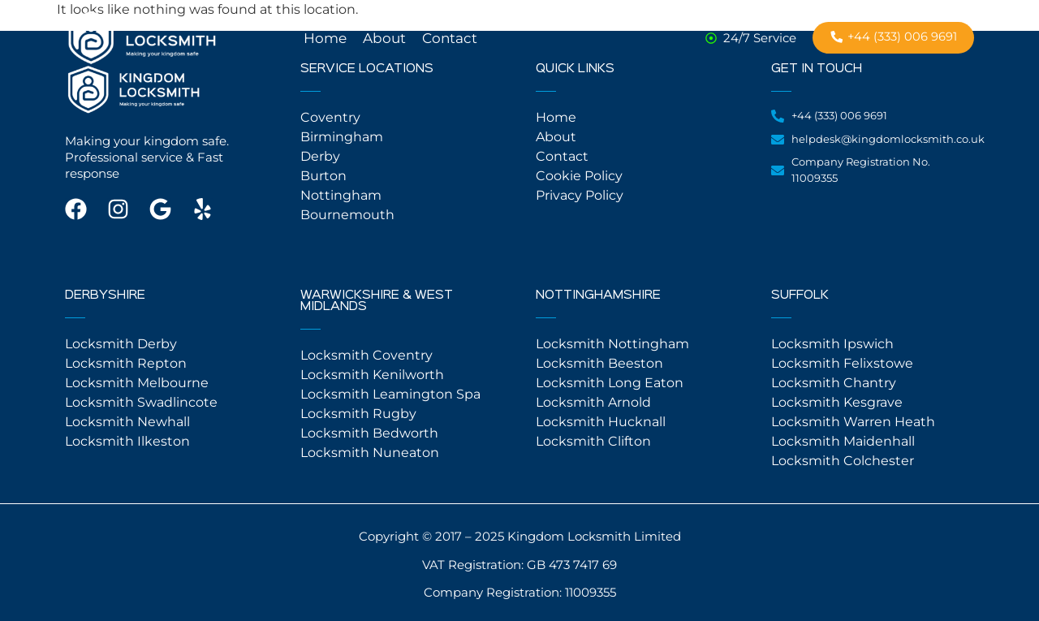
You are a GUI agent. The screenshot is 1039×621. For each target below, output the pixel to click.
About (384, 38)
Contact (449, 38)
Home (325, 38)
